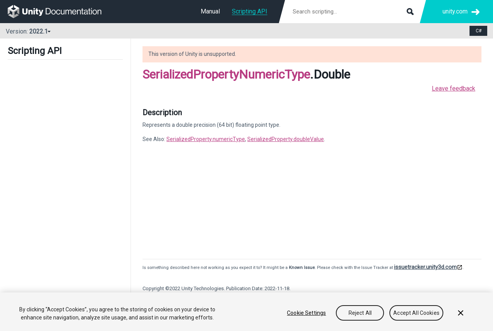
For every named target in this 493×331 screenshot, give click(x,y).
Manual (210, 11)
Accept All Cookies (416, 313)
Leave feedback (453, 88)
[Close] (460, 312)
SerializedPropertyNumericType (226, 74)
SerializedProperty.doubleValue (285, 139)
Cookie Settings (306, 313)
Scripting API (249, 11)
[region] (246, 311)
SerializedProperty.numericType (205, 139)
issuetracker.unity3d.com (425, 267)
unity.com (455, 11)
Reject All (360, 313)
